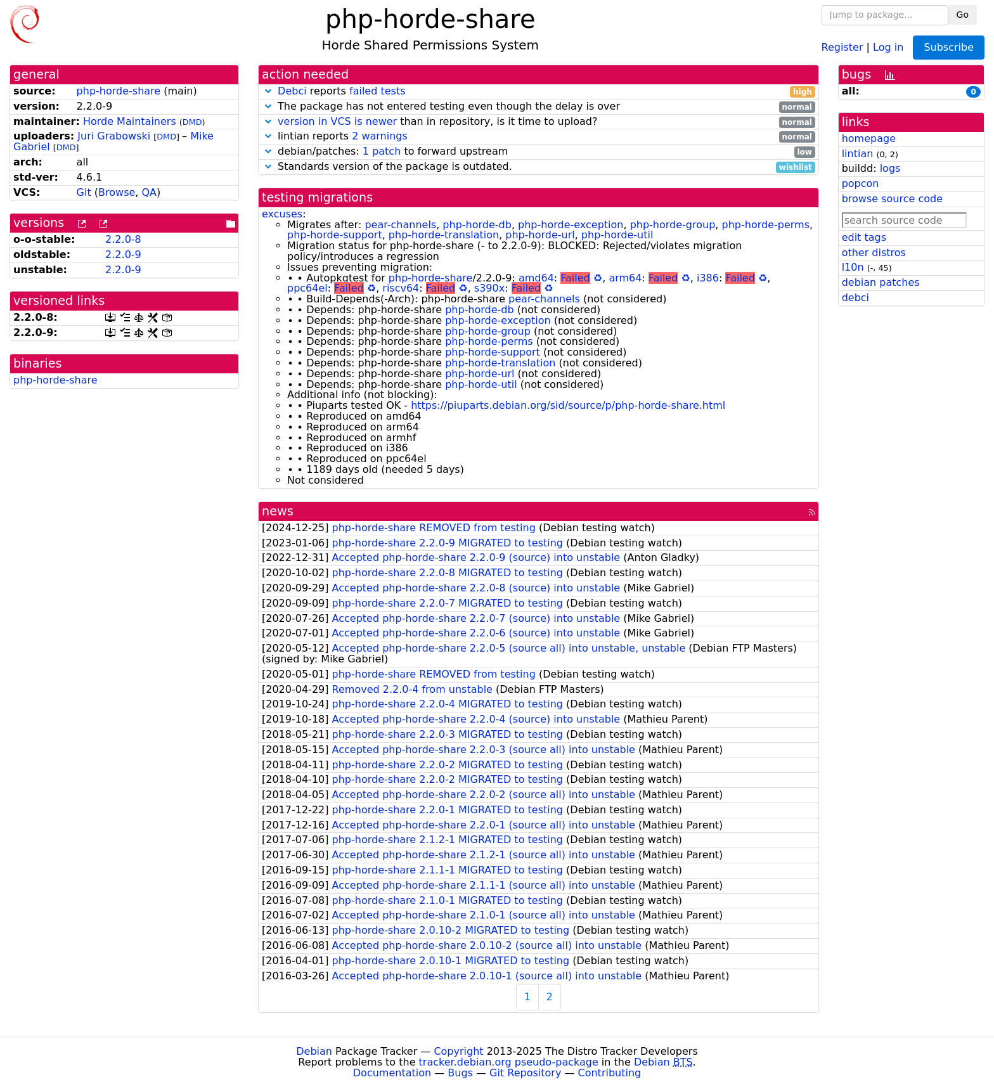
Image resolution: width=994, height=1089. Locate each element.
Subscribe (949, 47)
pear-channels (400, 225)
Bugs (460, 1073)
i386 (708, 278)
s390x (489, 288)
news (278, 511)
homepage (869, 138)
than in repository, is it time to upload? (538, 122)
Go (963, 15)
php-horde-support (334, 235)
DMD (192, 122)
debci (855, 298)
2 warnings (380, 136)
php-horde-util (617, 235)
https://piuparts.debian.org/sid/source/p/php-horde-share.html (568, 405)
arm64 (625, 278)
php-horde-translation (444, 235)
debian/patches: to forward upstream (538, 151)
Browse (116, 192)
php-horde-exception (570, 225)
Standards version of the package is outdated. (538, 167)
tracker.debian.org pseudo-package (508, 1062)
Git (84, 192)
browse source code (892, 199)
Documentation (392, 1073)
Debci (292, 91)
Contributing (610, 1073)
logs (890, 168)
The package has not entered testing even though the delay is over (538, 106)
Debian (314, 1051)
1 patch (382, 151)
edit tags (864, 237)
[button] (268, 91)
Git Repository (525, 1073)
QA (149, 192)
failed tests (377, 91)
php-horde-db (477, 225)
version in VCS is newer (337, 121)
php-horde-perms (766, 225)
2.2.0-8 (123, 239)
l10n (853, 267)
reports (538, 91)
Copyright (458, 1051)
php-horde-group (673, 225)
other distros (874, 253)
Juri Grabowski (113, 136)
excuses (282, 214)
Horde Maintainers (129, 121)
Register (842, 47)
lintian (858, 154)
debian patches (881, 282)
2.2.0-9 (123, 254)
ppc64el (307, 288)
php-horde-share (119, 91)
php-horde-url (539, 235)
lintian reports (538, 136)
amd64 (536, 278)
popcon (860, 183)
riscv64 (400, 288)
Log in (888, 47)
